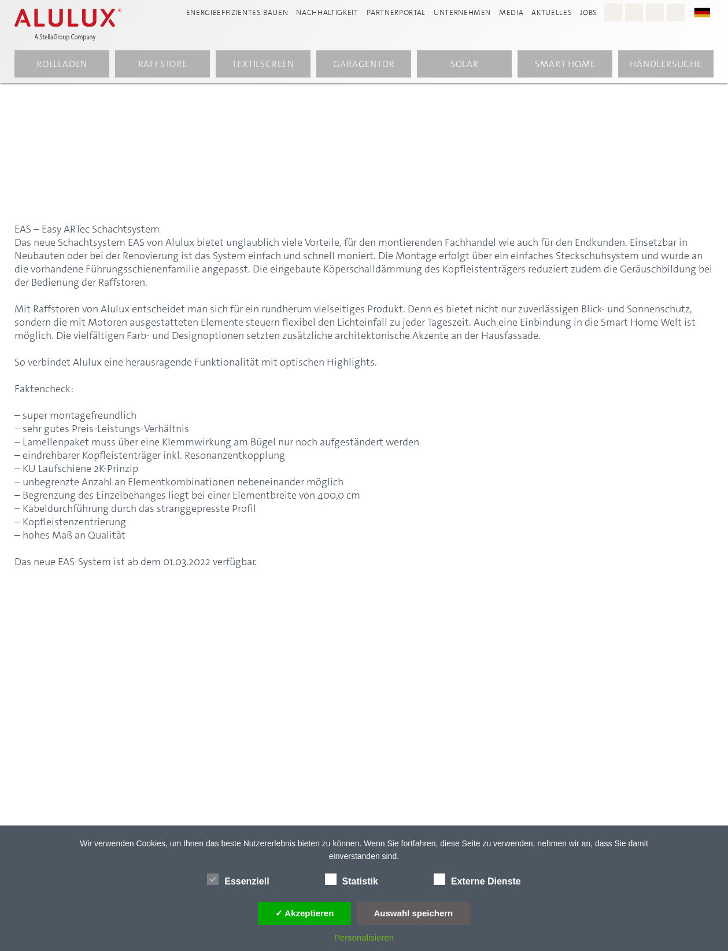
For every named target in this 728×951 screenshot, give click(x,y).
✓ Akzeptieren (304, 913)
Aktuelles (551, 12)
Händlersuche (666, 66)
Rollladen (61, 66)
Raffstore (162, 66)
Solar (464, 66)
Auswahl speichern (413, 913)
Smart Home (565, 66)
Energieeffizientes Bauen (237, 12)
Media (511, 12)
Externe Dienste (477, 879)
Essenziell (238, 879)
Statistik (351, 879)
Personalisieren (364, 937)
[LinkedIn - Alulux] (676, 12)
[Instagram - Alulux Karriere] (613, 12)
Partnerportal (396, 12)
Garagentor (363, 66)
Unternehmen (462, 12)
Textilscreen (263, 66)
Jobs (588, 12)
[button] (707, 11)
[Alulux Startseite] (77, 26)
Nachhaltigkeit (327, 12)
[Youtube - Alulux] (655, 12)
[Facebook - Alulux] (634, 12)
